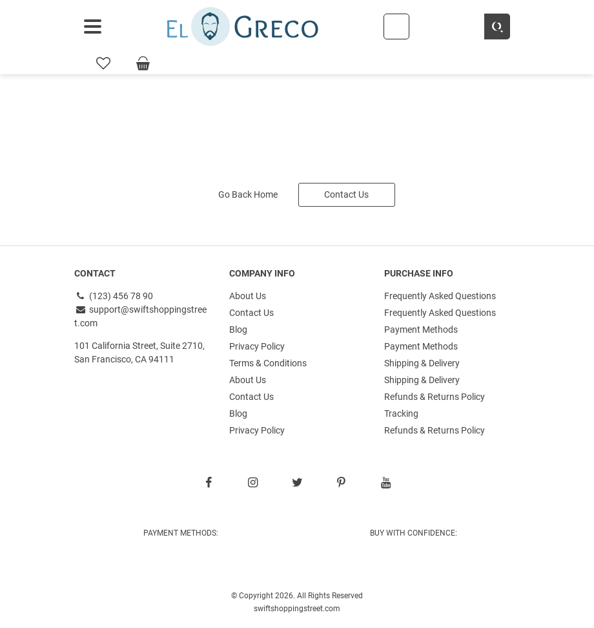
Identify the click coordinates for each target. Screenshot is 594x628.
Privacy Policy (257, 346)
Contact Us (346, 194)
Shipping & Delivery (422, 363)
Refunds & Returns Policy (434, 397)
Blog (238, 329)
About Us (247, 296)
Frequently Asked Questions (440, 296)
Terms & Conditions (268, 363)
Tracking (401, 413)
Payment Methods (421, 329)
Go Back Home (248, 194)
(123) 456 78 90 (113, 296)
